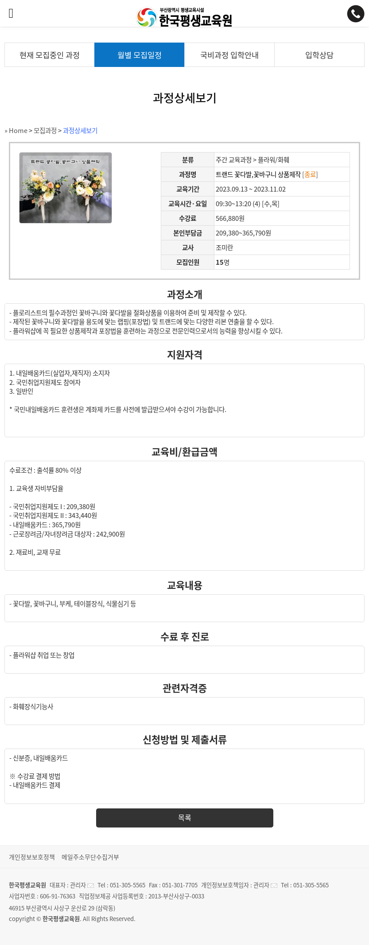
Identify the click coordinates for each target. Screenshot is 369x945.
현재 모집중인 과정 (49, 55)
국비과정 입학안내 (229, 55)
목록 (184, 817)
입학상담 (319, 55)
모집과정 (45, 130)
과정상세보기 (80, 130)
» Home (15, 130)
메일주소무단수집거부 (90, 856)
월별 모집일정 (139, 55)
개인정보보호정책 (32, 856)
